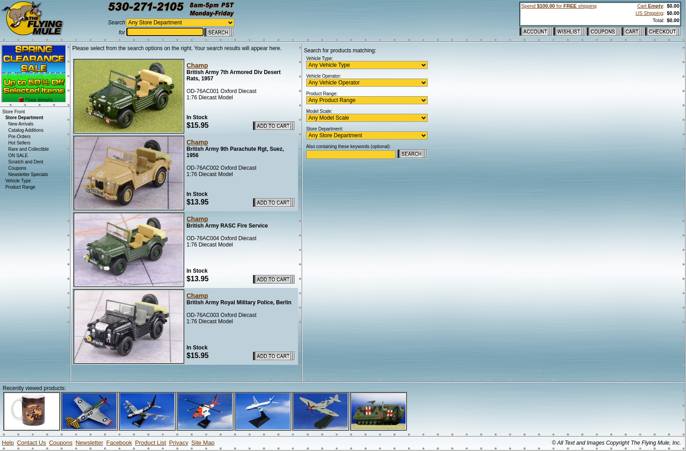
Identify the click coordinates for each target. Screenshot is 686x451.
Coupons (17, 168)
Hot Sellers (19, 142)
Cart (650, 6)
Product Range (20, 187)
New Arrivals (20, 123)
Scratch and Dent (25, 161)
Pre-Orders (19, 136)
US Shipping (649, 13)
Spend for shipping (559, 6)
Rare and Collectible (28, 149)
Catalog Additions (25, 130)
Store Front (13, 111)
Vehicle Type (18, 180)
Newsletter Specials (28, 174)
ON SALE (18, 155)
